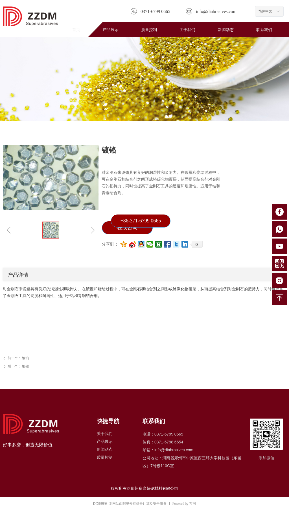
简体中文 (265, 11)
